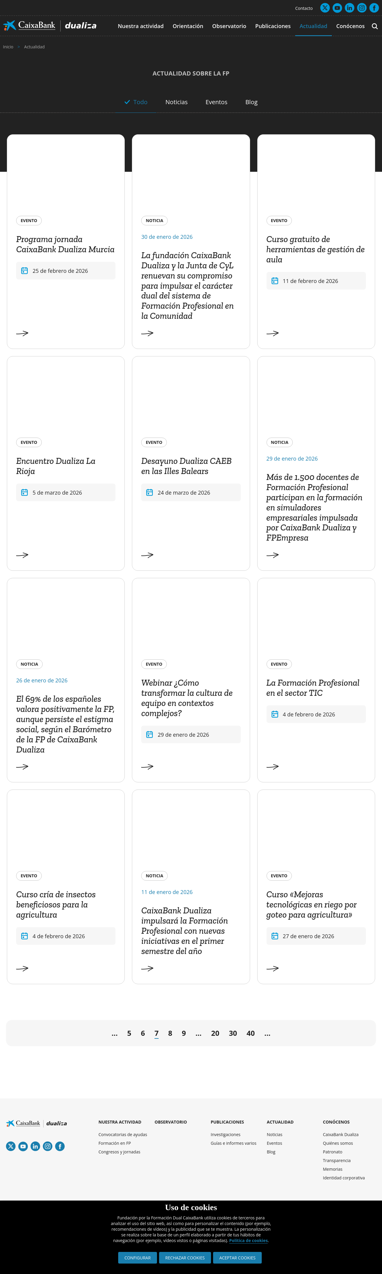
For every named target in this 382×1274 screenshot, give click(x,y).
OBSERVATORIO (171, 1122)
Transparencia (337, 1160)
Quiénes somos (338, 1143)
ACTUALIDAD (280, 1122)
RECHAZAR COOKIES (185, 1258)
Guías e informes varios (233, 1143)
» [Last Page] (356, 1034)
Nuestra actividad (141, 26)
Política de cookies (248, 1240)
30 (233, 1033)
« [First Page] (18, 1034)
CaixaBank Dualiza (341, 1134)
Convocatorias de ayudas (122, 1134)
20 (215, 1033)
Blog (251, 102)
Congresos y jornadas (119, 1152)
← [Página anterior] (93, 1034)
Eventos (216, 102)
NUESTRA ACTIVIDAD (119, 1122)
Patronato (332, 1152)
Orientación (187, 26)
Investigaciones (226, 1134)
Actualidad (313, 26)
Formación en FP (114, 1143)
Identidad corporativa (344, 1178)
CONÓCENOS (336, 1122)
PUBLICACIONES (227, 1122)
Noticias (176, 102)
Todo (140, 102)
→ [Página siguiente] (283, 1034)
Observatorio (229, 26)
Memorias (333, 1169)
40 (251, 1033)
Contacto (304, 8)
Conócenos (350, 26)
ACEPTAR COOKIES (237, 1258)
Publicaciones (273, 26)
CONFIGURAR (137, 1258)
